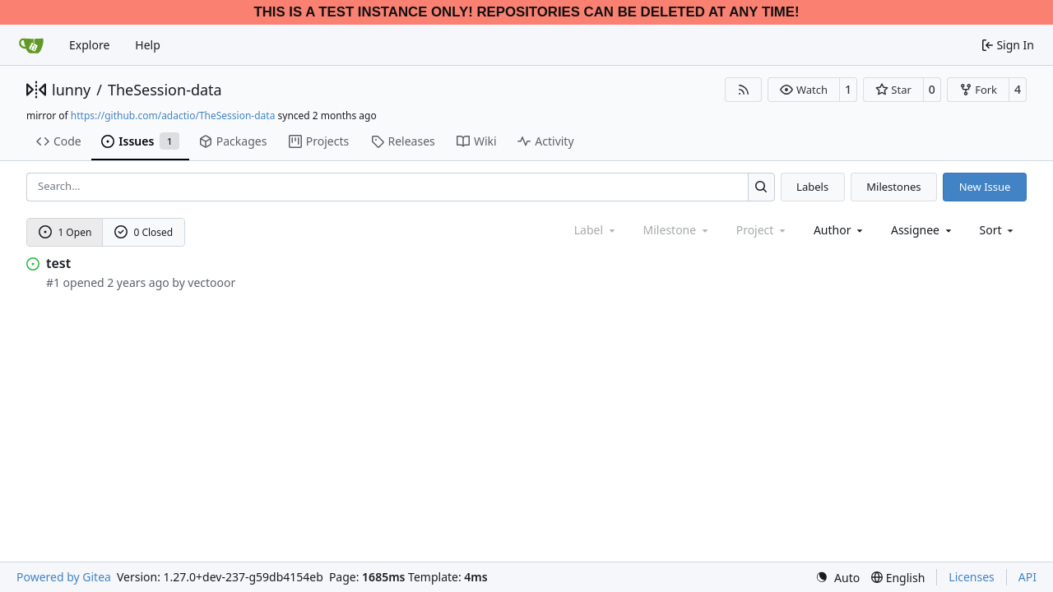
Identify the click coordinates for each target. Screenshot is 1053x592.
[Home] (31, 45)
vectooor (211, 282)
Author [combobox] (839, 230)
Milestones (893, 186)
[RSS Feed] (744, 89)
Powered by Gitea (63, 577)
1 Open (65, 232)
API (1027, 577)
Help (147, 45)
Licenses (972, 577)
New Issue (985, 186)
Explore (89, 45)
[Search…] (761, 187)
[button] (803, 89)
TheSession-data (165, 89)
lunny (71, 89)
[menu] (998, 230)
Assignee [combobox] (922, 230)
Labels (812, 186)
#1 (53, 282)
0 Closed (144, 232)
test (58, 263)
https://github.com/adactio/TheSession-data (173, 116)
